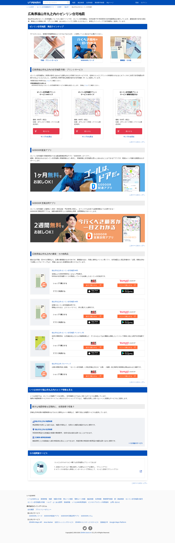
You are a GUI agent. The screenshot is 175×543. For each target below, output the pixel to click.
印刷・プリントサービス (49, 48)
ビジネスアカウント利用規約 (98, 502)
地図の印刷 (57, 499)
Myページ (110, 2)
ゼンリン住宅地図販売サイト (45, 7)
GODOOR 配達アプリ (51, 516)
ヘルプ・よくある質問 (54, 502)
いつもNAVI (30, 7)
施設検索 (81, 2)
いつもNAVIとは (33, 499)
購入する (46, 131)
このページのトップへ (137, 142)
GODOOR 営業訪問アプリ (70, 516)
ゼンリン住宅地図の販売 (134, 499)
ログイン (144, 2)
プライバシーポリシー (43, 509)
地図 (73, 2)
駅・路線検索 (119, 499)
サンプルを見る (46, 136)
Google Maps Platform (118, 522)
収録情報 (67, 502)
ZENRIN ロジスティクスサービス (86, 522)
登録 (137, 2)
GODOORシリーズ (87, 48)
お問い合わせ (115, 502)
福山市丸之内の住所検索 (43, 429)
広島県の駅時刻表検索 (43, 437)
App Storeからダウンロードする (93, 291)
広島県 (59, 7)
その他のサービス (136, 443)
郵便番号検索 (99, 2)
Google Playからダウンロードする (127, 291)
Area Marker (48, 522)
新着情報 (44, 499)
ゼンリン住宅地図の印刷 (36, 502)
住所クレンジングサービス (64, 522)
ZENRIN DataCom (85, 532)
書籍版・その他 (125, 48)
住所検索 (89, 2)
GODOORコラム (87, 516)
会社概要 (31, 509)
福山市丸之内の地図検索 (43, 421)
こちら (48, 80)
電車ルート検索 (79, 499)
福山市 (67, 7)
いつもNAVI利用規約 (79, 502)
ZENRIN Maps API (35, 522)
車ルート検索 (68, 499)
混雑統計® (104, 522)
